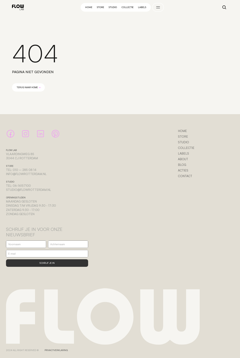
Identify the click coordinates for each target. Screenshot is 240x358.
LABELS (183, 153)
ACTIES (183, 170)
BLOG (182, 165)
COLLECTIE (186, 148)
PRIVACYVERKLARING (56, 350)
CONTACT (185, 176)
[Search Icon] (224, 7)
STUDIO (183, 142)
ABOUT (183, 159)
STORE (183, 136)
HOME (182, 131)
